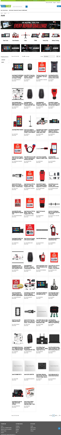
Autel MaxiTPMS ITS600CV (17, 129)
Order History (32, 429)
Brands (5, 13)
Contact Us (58, 2)
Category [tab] (3, 59)
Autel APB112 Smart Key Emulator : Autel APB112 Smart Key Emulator (29, 76)
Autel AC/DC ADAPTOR (29, 374)
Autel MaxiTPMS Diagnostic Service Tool (54, 157)
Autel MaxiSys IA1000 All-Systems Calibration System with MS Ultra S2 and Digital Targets (29, 294)
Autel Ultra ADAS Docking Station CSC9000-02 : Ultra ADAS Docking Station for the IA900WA (54, 349)
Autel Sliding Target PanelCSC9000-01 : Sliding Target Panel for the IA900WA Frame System (42, 349)
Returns (17, 431)
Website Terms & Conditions (6, 429)
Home (2, 13)
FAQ (16, 432)
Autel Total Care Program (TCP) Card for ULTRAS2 (29, 239)
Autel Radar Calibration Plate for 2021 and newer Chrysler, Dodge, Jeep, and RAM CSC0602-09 (42, 376)
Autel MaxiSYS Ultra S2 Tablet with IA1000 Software (17, 403)
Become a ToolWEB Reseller (6, 427)
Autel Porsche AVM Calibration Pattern (16, 320)
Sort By (42, 56)
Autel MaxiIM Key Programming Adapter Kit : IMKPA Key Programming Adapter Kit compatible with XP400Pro (54, 322)
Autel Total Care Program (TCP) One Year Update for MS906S (17, 158)
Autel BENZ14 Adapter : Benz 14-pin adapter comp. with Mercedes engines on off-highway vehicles (54, 104)
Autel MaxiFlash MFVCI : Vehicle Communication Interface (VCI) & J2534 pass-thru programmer (54, 77)
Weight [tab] (2, 62)
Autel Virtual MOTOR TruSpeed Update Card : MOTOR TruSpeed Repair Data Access (17, 294)
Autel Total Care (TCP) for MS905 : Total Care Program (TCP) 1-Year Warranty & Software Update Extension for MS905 (29, 214)
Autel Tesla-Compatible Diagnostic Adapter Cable (41, 157)
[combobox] (20, 7)
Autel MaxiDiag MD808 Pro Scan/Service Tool (54, 239)
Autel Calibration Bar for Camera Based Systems (54, 375)
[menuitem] (1, 10)
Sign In (58, 6)
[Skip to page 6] (58, 415)
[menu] (30, 10)
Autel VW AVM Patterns (41, 238)
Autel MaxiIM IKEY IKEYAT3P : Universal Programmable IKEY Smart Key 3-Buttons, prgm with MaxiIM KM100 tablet (29, 105)
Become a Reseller (49, 2)
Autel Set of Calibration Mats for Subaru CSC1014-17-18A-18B (54, 212)
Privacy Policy (3, 431)
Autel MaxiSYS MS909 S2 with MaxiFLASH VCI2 (41, 293)
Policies (31, 431)
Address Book (33, 427)
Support (54, 2)
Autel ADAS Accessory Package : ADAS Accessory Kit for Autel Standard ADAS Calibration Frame (54, 186)
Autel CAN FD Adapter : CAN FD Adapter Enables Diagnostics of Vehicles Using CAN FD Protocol (41, 185)
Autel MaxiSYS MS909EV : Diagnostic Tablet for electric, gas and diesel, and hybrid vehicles (54, 131)
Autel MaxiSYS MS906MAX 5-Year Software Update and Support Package (17, 76)
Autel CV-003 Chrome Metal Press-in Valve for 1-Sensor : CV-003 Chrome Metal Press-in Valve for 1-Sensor (17, 186)
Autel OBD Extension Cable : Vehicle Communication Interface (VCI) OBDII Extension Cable (30, 158)
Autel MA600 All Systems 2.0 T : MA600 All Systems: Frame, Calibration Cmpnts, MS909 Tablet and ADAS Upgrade (17, 350)
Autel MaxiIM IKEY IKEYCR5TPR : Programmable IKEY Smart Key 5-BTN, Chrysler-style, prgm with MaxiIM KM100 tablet (29, 350)
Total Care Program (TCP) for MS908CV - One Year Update (41, 76)
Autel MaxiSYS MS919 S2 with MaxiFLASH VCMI (17, 239)
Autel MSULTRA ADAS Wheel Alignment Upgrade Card (17, 212)
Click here (35, 0)
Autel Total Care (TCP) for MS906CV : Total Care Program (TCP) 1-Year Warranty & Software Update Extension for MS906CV (29, 187)
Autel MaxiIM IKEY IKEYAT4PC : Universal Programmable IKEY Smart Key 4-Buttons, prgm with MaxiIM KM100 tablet (29, 268)
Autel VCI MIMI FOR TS (16, 374)
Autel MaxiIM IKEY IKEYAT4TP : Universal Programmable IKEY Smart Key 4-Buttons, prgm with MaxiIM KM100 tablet (41, 105)
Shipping (17, 429)
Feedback (17, 426)
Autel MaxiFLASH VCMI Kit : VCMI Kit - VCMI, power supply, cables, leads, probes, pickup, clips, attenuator (42, 132)
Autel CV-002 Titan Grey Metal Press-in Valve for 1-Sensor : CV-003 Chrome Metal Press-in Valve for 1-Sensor (30, 322)
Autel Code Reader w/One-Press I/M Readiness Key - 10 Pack (42, 267)
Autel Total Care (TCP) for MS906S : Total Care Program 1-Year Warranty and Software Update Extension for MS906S (54, 268)
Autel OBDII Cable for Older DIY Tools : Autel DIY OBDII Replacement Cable (42, 321)
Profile (31, 426)
